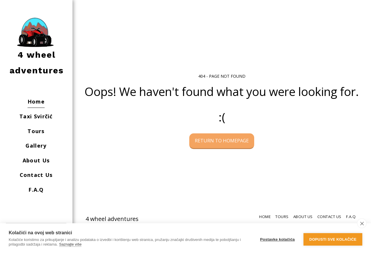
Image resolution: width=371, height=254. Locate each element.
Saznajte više (70, 244)
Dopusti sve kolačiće (333, 239)
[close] (362, 223)
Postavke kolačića (277, 239)
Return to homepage (222, 140)
